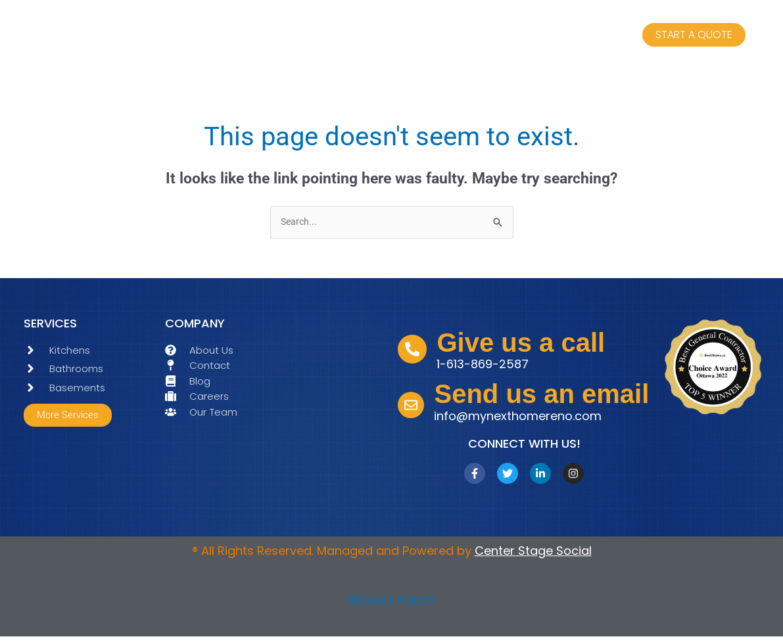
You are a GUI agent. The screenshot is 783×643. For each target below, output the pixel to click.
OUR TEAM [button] (337, 39)
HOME (161, 39)
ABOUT (420, 39)
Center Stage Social (533, 556)
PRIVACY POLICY (391, 606)
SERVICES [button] (239, 39)
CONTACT (495, 39)
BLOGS (569, 39)
